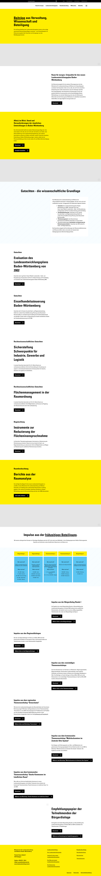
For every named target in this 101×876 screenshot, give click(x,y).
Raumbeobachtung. (64, 5)
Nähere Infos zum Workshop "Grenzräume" (26, 724)
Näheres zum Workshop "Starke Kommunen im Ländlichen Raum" (32, 796)
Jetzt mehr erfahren (20, 495)
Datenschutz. (76, 872)
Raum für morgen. (39, 5)
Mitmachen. (73, 5)
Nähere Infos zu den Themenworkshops (63, 688)
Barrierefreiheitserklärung (86, 872)
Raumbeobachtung (81, 852)
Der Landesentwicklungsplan (54, 852)
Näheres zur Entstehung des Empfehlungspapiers (65, 836)
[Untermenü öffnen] (86, 5)
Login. (64, 1)
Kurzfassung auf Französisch (41, 714)
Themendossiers (81, 858)
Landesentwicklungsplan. (52, 5)
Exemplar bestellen (20, 150)
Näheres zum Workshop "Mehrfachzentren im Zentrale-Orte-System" (71, 760)
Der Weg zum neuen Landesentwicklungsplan (53, 861)
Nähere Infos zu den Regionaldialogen (25, 651)
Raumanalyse (80, 855)
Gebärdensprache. (84, 1)
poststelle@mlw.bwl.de (23, 862)
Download (55, 103)
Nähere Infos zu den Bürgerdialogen (62, 621)
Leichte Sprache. (77, 1)
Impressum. (69, 872)
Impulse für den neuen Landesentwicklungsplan (53, 856)
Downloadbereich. (69, 1)
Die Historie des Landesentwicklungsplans (53, 865)
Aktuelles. (80, 5)
